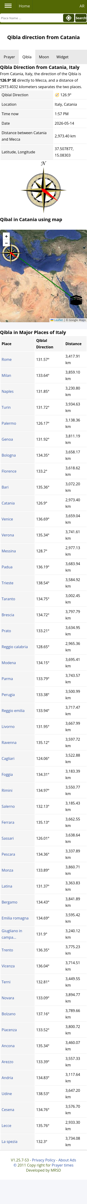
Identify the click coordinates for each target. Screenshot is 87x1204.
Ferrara (8, 822)
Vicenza (8, 966)
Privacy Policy (43, 1160)
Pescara (8, 854)
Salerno (8, 806)
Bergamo (9, 902)
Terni (6, 981)
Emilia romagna (15, 918)
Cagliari (8, 758)
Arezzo (7, 1061)
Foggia (7, 774)
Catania (8, 503)
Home (24, 6)
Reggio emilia (13, 710)
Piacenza (9, 1029)
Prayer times (63, 1165)
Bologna (9, 455)
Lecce (6, 1125)
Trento (7, 950)
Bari (5, 487)
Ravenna (9, 742)
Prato (6, 630)
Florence (9, 471)
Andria (7, 1077)
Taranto (8, 598)
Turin (6, 407)
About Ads (67, 1160)
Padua (7, 567)
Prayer (9, 56)
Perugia (8, 694)
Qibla (27, 56)
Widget (62, 56)
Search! (81, 18)
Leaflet (57, 320)
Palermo (9, 423)
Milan (6, 375)
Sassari (8, 838)
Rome (7, 359)
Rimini (7, 790)
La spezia (9, 1141)
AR (82, 6)
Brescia (8, 614)
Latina (7, 886)
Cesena (8, 1109)
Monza (7, 870)
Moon (44, 56)
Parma (7, 678)
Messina (9, 551)
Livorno (8, 726)
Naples (7, 391)
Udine (7, 1093)
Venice (7, 519)
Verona (8, 535)
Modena (9, 662)
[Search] (31, 18)
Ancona (8, 1045)
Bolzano (9, 1013)
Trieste (7, 582)
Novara (8, 997)
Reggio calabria (15, 646)
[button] (76, 300)
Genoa (7, 439)
